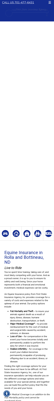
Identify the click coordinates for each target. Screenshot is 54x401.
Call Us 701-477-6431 (18, 2)
